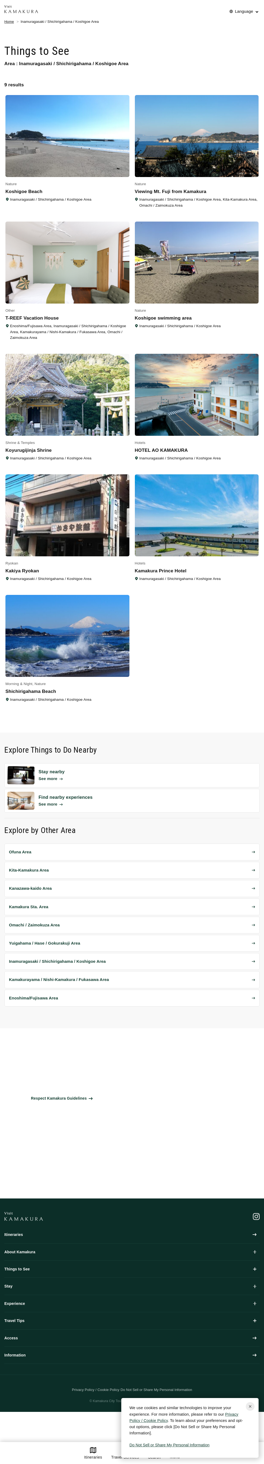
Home (9, 22)
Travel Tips (130, 1320)
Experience (130, 1303)
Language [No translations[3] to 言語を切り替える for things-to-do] (244, 11)
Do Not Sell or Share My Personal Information (169, 1445)
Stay (130, 1286)
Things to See (130, 1269)
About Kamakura (130, 1252)
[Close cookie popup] (250, 1406)
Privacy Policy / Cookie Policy (95, 1390)
